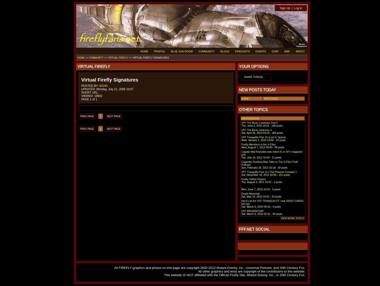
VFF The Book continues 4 (256, 130)
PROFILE (159, 51)
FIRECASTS (242, 51)
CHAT (275, 51)
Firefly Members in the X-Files (258, 144)
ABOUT (300, 51)
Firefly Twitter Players (253, 179)
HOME (144, 51)
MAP (287, 51)
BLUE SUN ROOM (182, 51)
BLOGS (224, 51)
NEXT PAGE (114, 116)
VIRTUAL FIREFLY (118, 57)
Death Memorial (250, 193)
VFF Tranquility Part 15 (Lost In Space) (263, 137)
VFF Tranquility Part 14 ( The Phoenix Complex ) (269, 171)
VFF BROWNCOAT (252, 211)
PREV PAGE (87, 116)
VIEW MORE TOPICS (292, 218)
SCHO (103, 86)
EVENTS (261, 51)
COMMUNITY (206, 51)
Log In (298, 8)
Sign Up (285, 8)
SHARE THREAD (253, 77)
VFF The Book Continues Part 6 (259, 122)
